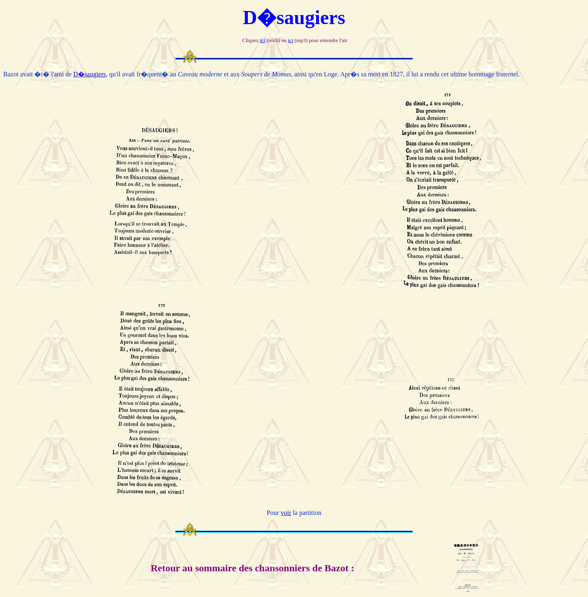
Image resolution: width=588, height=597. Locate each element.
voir (286, 512)
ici (262, 40)
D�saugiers (89, 74)
